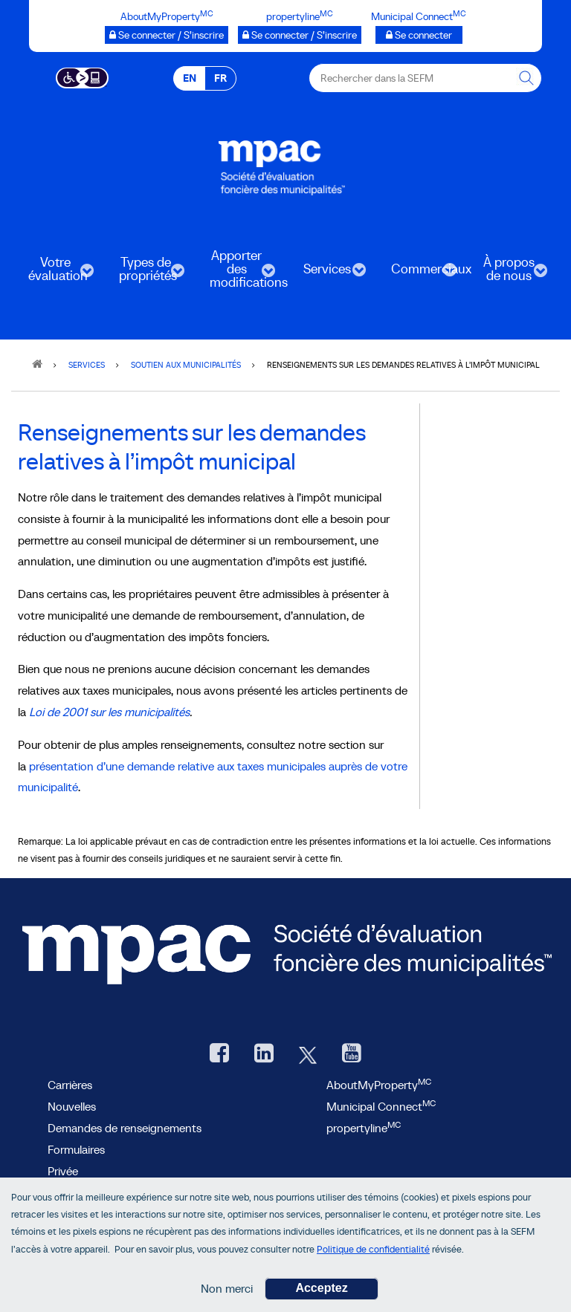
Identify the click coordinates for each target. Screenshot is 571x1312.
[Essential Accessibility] (82, 76)
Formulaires (76, 1149)
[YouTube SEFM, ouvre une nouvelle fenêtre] (351, 1055)
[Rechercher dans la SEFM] (527, 78)
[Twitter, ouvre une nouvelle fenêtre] (308, 1054)
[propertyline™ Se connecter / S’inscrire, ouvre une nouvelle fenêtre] (299, 35)
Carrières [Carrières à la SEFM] (70, 1084)
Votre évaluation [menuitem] (53, 273)
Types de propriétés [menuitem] (144, 273)
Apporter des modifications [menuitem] (236, 274)
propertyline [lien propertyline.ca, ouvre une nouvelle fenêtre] (363, 1127)
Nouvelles (72, 1106)
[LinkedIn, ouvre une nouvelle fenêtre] (264, 1055)
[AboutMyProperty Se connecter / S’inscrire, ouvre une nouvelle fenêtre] (166, 35)
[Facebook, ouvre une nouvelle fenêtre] (219, 1055)
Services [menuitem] (326, 274)
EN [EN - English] (189, 78)
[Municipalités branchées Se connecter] (418, 35)
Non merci (227, 1288)
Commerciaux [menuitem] (417, 274)
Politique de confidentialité (373, 1249)
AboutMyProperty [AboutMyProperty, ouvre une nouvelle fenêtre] (378, 1084)
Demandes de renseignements (124, 1127)
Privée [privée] (63, 1170)
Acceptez (321, 1288)
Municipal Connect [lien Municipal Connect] (381, 1106)
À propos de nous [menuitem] (507, 273)
